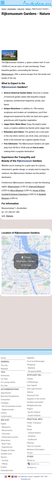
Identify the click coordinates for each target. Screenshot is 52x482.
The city (4, 365)
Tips (3, 372)
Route (29, 429)
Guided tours (6, 454)
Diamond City (33, 395)
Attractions (5, 440)
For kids (4, 379)
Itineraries (5, 375)
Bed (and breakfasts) (10, 396)
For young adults (8, 382)
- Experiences (6, 447)
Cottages (5, 403)
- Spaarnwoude (7, 409)
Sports (4, 457)
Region (30, 409)
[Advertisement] (26, 224)
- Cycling (4, 460)
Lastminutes (6, 416)
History (30, 392)
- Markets (31, 368)
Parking (30, 443)
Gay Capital (32, 385)
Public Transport (34, 423)
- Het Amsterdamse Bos (11, 406)
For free (4, 385)
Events (4, 467)
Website (9, 216)
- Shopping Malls (34, 371)
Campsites (5, 399)
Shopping (31, 364)
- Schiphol (31, 436)
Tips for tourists (34, 446)
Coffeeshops (32, 382)
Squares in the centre (36, 399)
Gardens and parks (35, 402)
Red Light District (34, 389)
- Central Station (34, 433)
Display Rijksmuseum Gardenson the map (26, 261)
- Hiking (4, 464)
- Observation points (9, 437)
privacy (30, 476)
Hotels (3, 413)
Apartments (6, 393)
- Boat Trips (6, 444)
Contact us (31, 467)
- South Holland (33, 415)
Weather (4, 369)
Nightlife (30, 358)
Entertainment (7, 470)
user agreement (22, 476)
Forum (30, 453)
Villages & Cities (8, 450)
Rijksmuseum (7, 74)
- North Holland (33, 412)
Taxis (29, 426)
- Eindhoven (32, 439)
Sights (3, 424)
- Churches (5, 434)
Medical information (36, 449)
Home (3, 358)
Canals (30, 379)
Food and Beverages (36, 361)
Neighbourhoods (34, 405)
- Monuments (6, 430)
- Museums (5, 427)
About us (31, 460)
